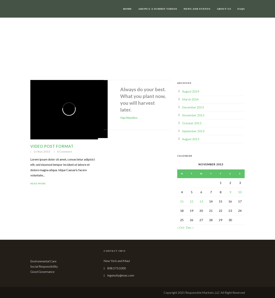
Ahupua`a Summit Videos (157, 8)
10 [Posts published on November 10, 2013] (240, 192)
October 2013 (191, 123)
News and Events (197, 8)
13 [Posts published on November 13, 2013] (201, 201)
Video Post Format (52, 146)
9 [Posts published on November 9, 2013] (230, 192)
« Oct (180, 227)
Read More (38, 183)
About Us (224, 8)
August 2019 (190, 91)
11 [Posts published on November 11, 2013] (182, 201)
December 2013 (193, 107)
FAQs (241, 8)
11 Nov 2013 (41, 151)
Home (127, 8)
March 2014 (190, 99)
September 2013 (193, 131)
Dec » (190, 227)
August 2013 (190, 139)
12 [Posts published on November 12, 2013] (191, 201)
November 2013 (193, 115)
